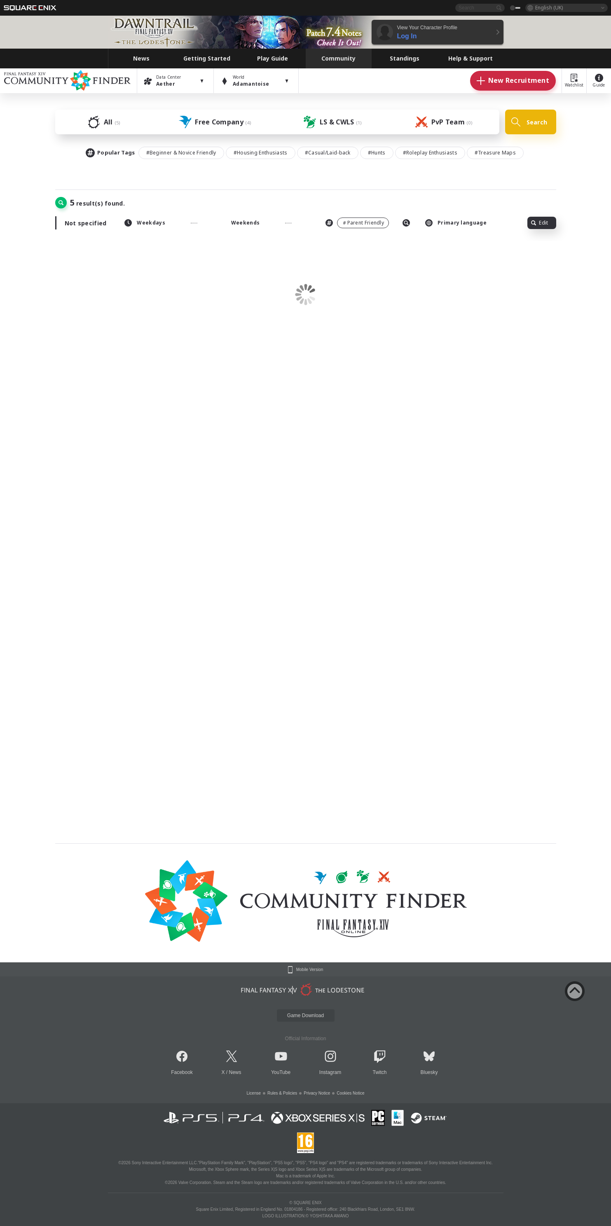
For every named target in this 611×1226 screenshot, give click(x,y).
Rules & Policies (282, 1093)
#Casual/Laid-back (328, 152)
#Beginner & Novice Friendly (181, 152)
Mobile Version (309, 970)
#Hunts (377, 152)
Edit (539, 222)
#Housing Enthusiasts (261, 152)
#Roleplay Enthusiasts (430, 152)
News (235, 1072)
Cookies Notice (350, 1093)
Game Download (305, 1015)
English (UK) (549, 7)
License (254, 1093)
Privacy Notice (317, 1093)
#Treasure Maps (495, 152)
